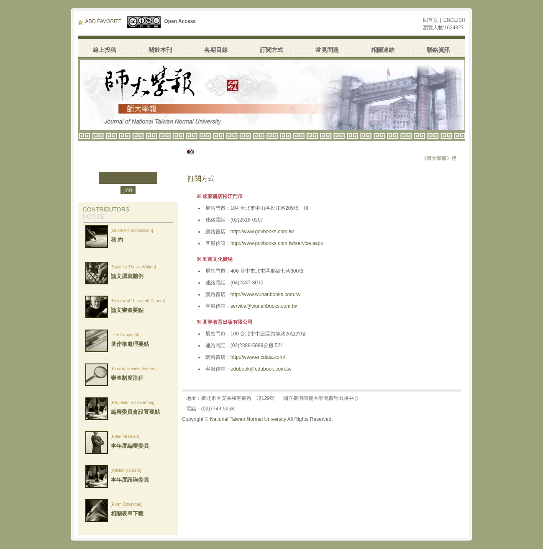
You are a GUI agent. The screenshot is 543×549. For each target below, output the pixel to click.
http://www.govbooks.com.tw (262, 232)
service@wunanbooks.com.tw (264, 306)
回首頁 (430, 20)
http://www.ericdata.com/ (258, 357)
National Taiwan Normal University (248, 419)
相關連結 (382, 49)
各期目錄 (216, 49)
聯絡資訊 (438, 49)
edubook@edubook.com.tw (261, 369)
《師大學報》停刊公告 (455, 158)
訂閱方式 (271, 49)
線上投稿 (104, 49)
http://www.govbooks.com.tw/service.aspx (277, 243)
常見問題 (327, 49)
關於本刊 (160, 49)
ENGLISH (454, 20)
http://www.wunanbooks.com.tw (265, 294)
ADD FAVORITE (100, 21)
